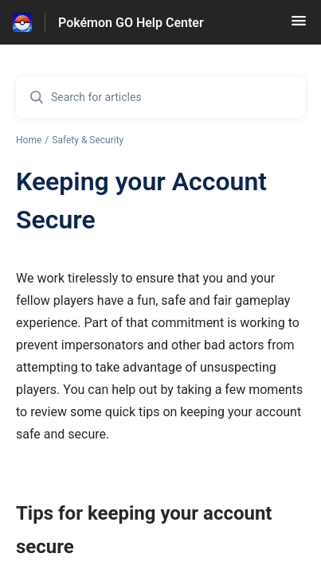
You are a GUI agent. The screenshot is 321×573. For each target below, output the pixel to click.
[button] (298, 25)
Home (28, 140)
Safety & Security (87, 140)
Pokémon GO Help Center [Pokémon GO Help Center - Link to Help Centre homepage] (131, 22)
